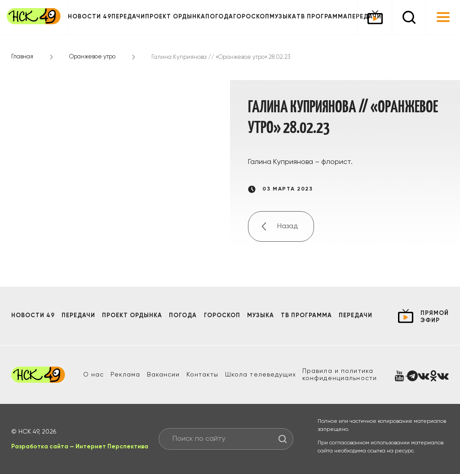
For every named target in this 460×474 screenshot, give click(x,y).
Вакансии (163, 375)
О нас (93, 375)
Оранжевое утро (92, 57)
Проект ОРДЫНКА (175, 17)
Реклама (126, 375)
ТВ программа (322, 17)
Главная (22, 57)
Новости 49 (89, 17)
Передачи (128, 17)
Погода (219, 17)
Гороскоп (251, 17)
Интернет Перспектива (111, 447)
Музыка (283, 17)
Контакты (202, 375)
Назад (287, 226)
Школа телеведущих (260, 375)
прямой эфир (434, 316)
